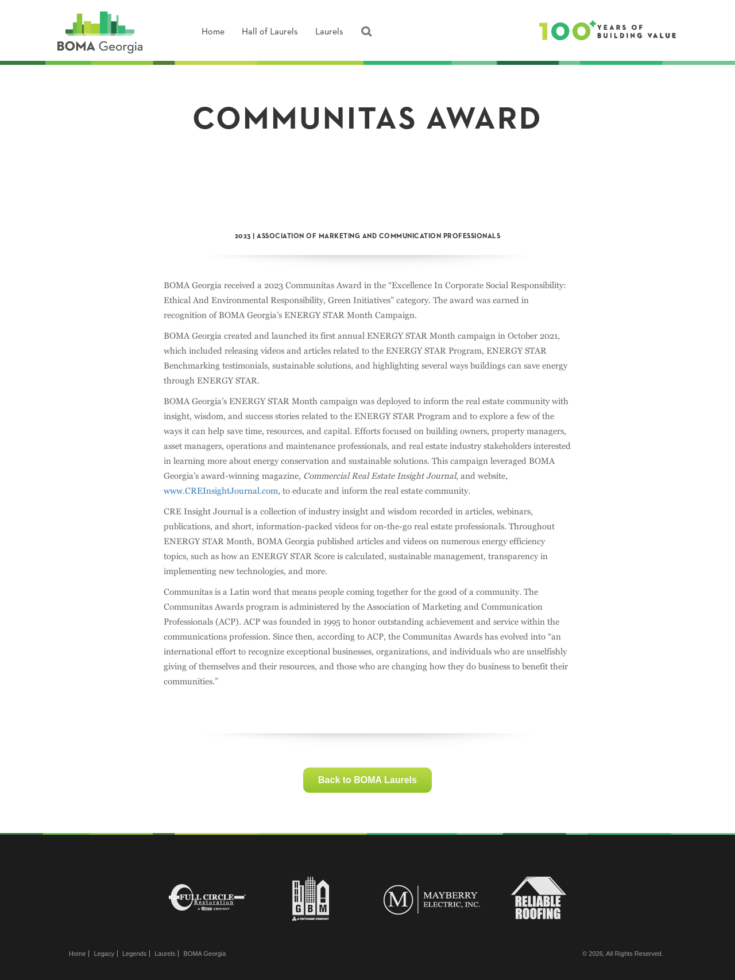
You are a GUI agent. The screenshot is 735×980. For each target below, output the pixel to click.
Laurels (329, 32)
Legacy (104, 953)
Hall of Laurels (270, 32)
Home (213, 32)
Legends (134, 953)
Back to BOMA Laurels (367, 780)
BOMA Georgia (204, 953)
